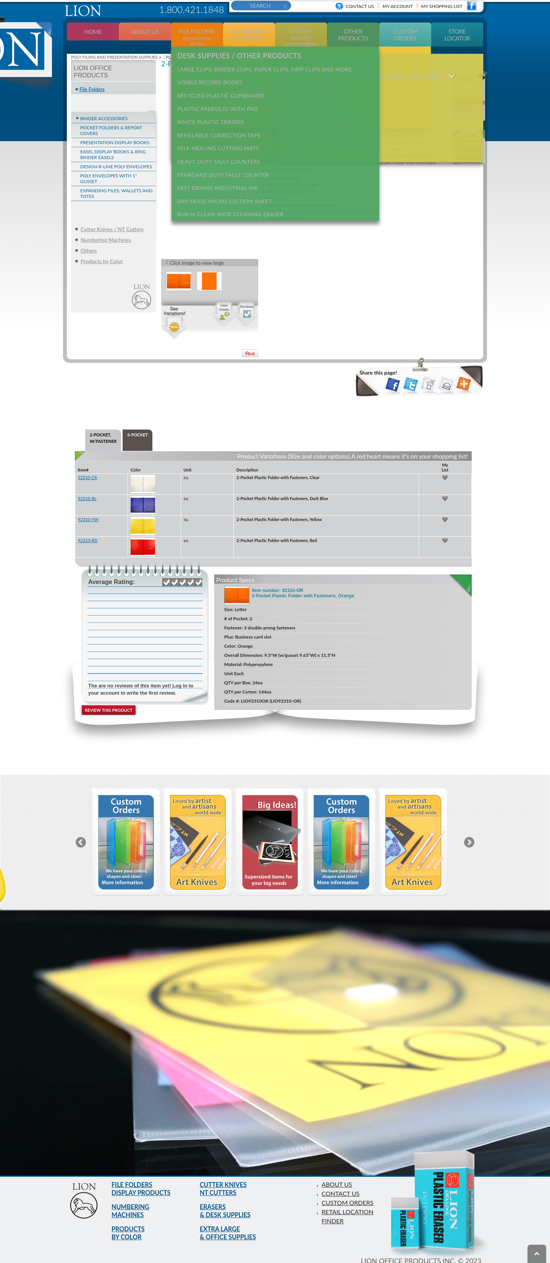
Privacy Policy (411, 1258)
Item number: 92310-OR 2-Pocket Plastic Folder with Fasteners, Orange (303, 583)
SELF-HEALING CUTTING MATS (215, 123)
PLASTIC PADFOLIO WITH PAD (215, 90)
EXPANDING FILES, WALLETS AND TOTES (116, 183)
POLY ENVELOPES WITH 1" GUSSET (108, 168)
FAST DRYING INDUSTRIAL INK (215, 156)
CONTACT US (343, 1183)
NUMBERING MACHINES (133, 1204)
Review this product (109, 699)
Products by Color (102, 251)
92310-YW (88, 509)
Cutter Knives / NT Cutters (112, 219)
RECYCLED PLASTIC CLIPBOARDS (218, 79)
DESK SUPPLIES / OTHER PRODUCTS (237, 45)
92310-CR (87, 467)
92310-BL (87, 488)
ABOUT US (339, 1174)
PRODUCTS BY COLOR (130, 1228)
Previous (81, 832)
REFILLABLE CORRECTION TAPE (216, 112)
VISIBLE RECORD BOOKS (207, 67)
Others (89, 240)
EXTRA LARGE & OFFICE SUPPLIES (231, 1228)
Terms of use (365, 1258)
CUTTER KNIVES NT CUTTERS (226, 1180)
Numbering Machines (106, 229)
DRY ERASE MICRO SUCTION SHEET (222, 167)
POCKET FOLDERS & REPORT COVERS (111, 120)
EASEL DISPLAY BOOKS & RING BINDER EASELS (113, 144)
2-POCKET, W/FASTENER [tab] (103, 428)
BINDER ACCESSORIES (104, 108)
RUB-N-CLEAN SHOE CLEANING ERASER (228, 178)
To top (536, 1254)
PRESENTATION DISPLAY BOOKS (114, 132)
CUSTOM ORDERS (351, 1192)
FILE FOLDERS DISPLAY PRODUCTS (145, 1180)
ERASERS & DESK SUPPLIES (228, 1204)
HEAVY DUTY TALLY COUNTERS (216, 134)
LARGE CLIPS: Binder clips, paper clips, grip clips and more (262, 56)
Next (469, 832)
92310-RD (87, 530)
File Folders (92, 79)
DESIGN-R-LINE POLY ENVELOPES (116, 156)
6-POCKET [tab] (137, 424)
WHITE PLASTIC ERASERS (208, 101)
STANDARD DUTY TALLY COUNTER (220, 145)
